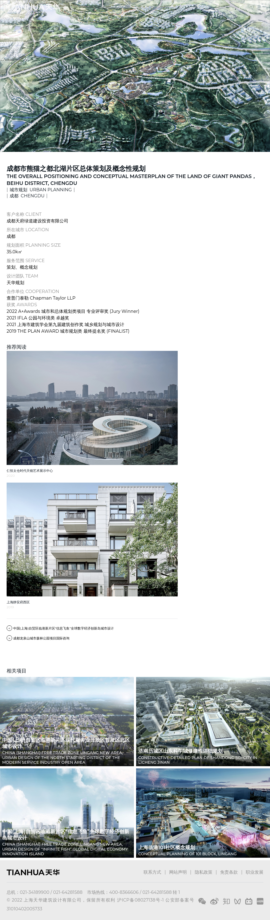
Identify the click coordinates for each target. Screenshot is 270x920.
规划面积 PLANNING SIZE (34, 245)
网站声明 (178, 872)
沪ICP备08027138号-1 (140, 900)
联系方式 (152, 872)
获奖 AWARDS (22, 304)
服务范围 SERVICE (26, 260)
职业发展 (254, 872)
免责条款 (229, 872)
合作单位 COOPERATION (33, 291)
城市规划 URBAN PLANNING (41, 189)
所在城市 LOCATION (28, 229)
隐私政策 (203, 872)
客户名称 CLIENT (24, 214)
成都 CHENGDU (27, 195)
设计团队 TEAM (22, 276)
